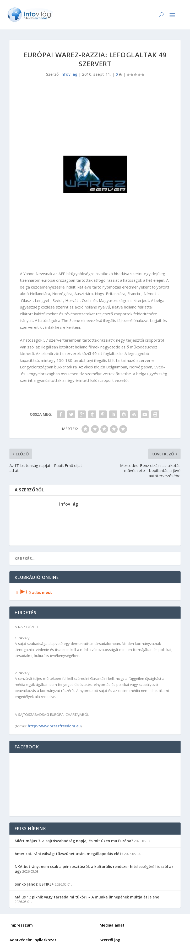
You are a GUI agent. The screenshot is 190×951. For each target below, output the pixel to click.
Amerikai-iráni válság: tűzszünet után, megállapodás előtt (69, 853)
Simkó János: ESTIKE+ (34, 884)
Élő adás (33, 592)
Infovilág (69, 74)
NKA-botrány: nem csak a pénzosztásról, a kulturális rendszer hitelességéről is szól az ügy (94, 869)
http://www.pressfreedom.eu (54, 725)
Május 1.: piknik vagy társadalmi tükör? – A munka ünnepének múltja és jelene (87, 897)
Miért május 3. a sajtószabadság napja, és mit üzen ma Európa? (74, 840)
